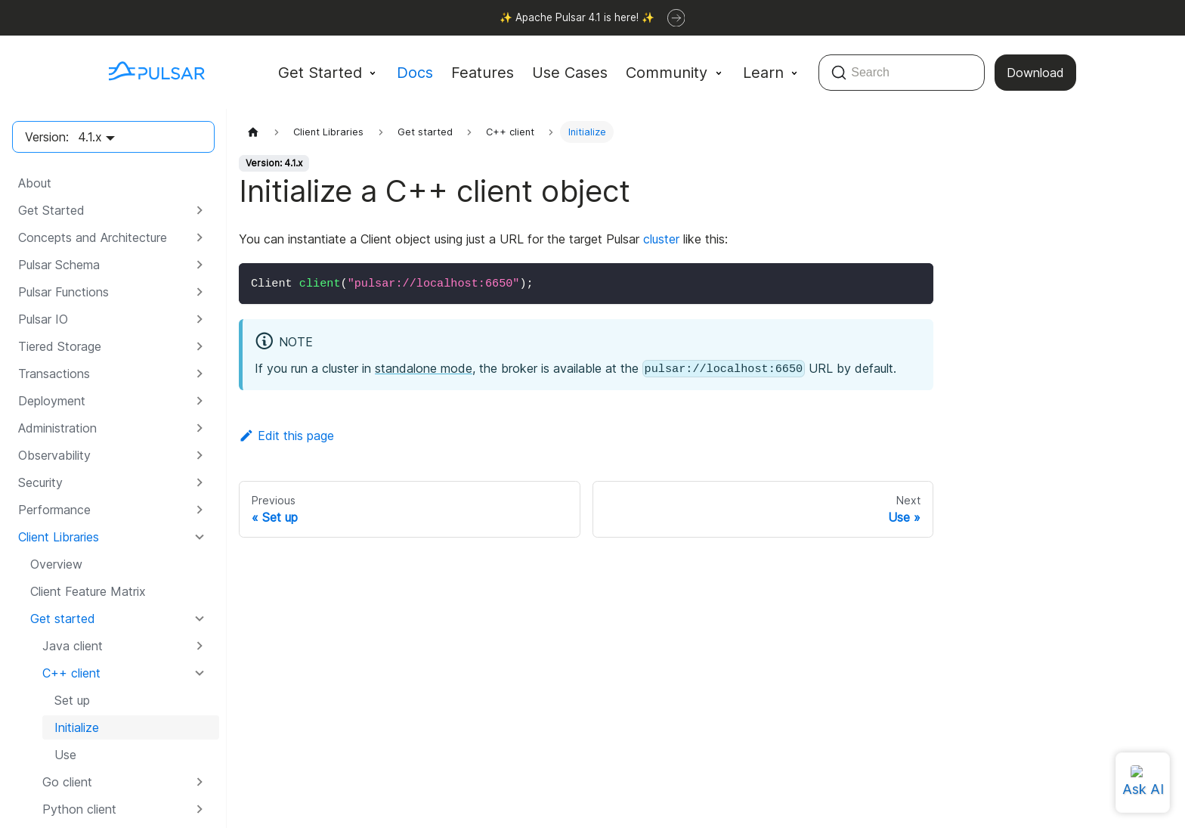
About (34, 183)
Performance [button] (54, 509)
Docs (415, 73)
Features (482, 73)
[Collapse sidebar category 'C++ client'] (199, 673)
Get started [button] (62, 618)
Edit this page (286, 435)
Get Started (51, 210)
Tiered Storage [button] (59, 346)
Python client (79, 809)
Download (1035, 72)
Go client (67, 781)
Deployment (51, 400)
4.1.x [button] (90, 136)
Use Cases (570, 73)
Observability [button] (54, 455)
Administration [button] (57, 428)
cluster (661, 239)
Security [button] (40, 482)
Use (65, 754)
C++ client (71, 673)
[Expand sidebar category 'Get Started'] (199, 210)
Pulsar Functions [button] (63, 291)
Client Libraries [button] (58, 536)
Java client (72, 645)
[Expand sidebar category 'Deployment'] (199, 401)
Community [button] (666, 72)
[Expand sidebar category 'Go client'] (199, 782)
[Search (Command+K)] (901, 72)
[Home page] (253, 132)
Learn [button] (763, 72)
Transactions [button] (54, 373)
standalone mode (423, 368)
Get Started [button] (320, 72)
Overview (56, 564)
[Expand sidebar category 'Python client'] (199, 809)
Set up (72, 700)
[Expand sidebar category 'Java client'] (199, 646)
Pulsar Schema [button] (59, 264)
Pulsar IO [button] (43, 319)
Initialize (76, 727)
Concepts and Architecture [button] (92, 237)
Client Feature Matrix (88, 591)
